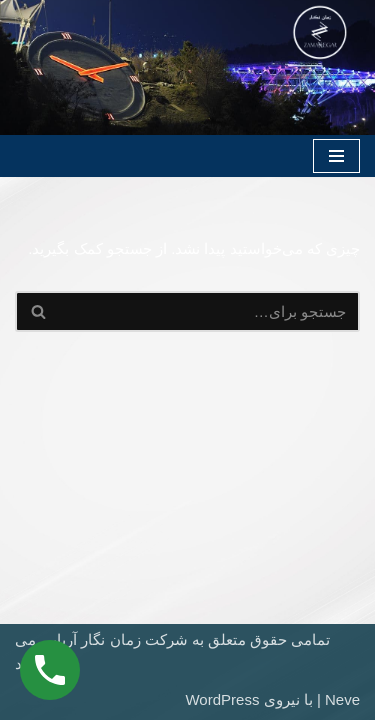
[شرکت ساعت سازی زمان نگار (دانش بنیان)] (320, 32)
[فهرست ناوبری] (336, 156)
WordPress (222, 699)
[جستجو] (210, 311)
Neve (342, 699)
